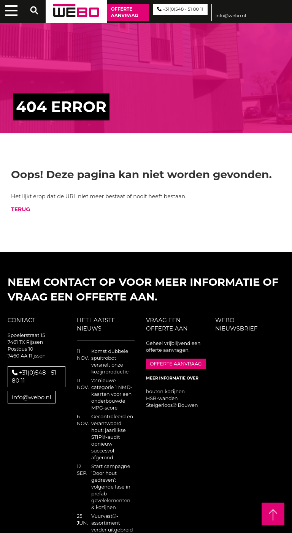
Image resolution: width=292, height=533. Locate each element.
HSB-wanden (162, 398)
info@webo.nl (231, 15)
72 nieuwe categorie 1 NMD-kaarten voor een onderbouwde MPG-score (111, 394)
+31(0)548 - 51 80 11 (180, 9)
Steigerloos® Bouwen (172, 405)
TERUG (20, 209)
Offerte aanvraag (124, 12)
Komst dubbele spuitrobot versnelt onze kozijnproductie (110, 361)
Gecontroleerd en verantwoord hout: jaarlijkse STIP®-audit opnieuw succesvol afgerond (112, 437)
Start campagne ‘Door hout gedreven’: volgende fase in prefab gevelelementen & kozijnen (110, 486)
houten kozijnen (165, 391)
